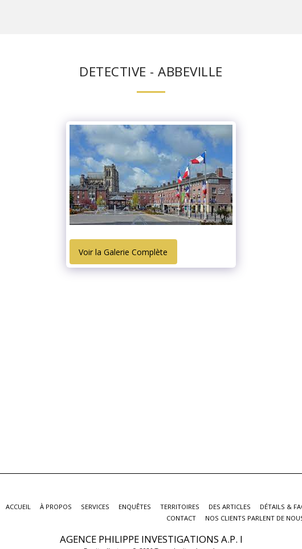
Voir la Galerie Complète (123, 252)
